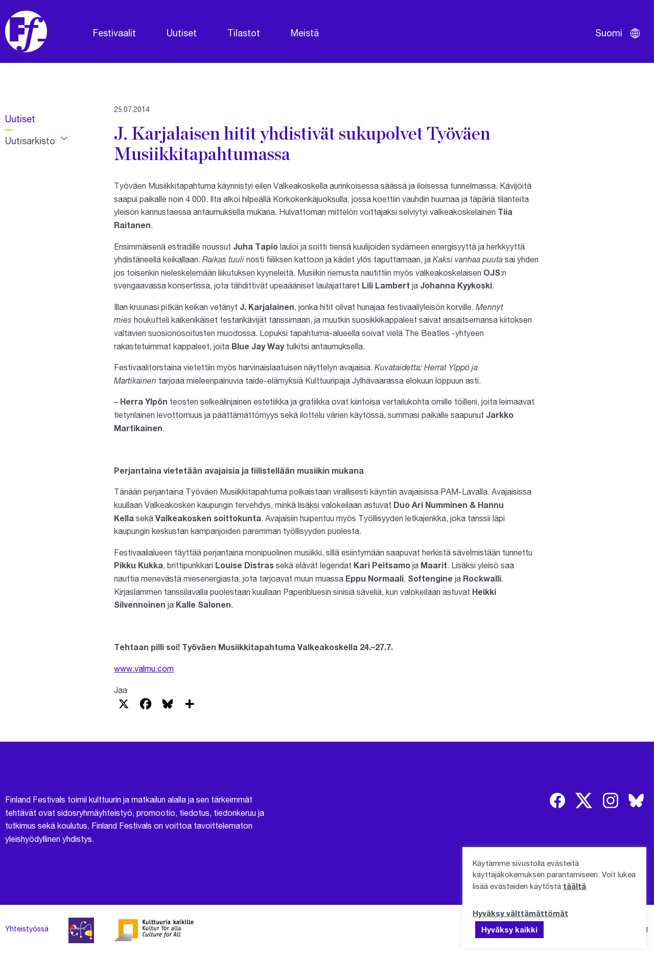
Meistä (305, 32)
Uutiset (182, 32)
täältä (574, 886)
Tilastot (243, 32)
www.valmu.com (144, 668)
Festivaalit (114, 32)
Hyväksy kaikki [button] (509, 929)
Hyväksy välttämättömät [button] (520, 913)
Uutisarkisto (30, 140)
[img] (557, 800)
